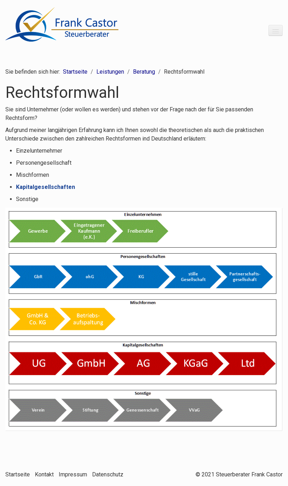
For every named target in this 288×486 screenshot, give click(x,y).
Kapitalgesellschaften (45, 187)
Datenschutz (107, 474)
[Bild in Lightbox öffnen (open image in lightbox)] (143, 319)
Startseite (75, 71)
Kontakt (44, 474)
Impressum (73, 474)
